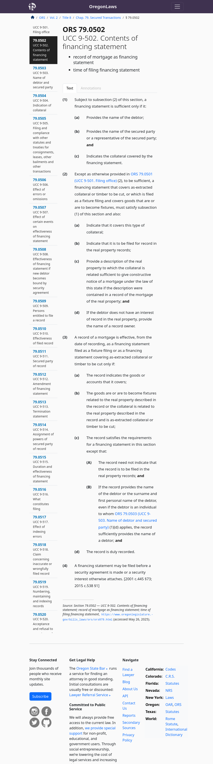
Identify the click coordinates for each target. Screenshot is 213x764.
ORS (42, 17)
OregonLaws (103, 6)
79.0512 (42, 384)
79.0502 (41, 50)
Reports (129, 715)
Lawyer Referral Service (88, 694)
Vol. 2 (54, 17)
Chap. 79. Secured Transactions (98, 17)
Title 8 (67, 17)
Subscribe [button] (40, 696)
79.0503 (43, 77)
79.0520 (43, 624)
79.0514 (43, 436)
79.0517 (41, 526)
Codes (171, 669)
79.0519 (42, 594)
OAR (169, 704)
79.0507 (43, 224)
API (125, 696)
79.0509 (43, 310)
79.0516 (41, 499)
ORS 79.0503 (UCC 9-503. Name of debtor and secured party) (127, 520)
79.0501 (41, 27)
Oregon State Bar (90, 668)
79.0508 (42, 271)
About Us (130, 688)
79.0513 (42, 409)
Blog (126, 681)
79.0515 (42, 469)
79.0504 (42, 102)
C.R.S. (170, 676)
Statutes (172, 683)
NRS (169, 690)
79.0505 (43, 144)
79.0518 (42, 559)
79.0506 (41, 189)
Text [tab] (69, 88)
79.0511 (43, 358)
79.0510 (43, 335)
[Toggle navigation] (177, 6)
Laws (170, 697)
